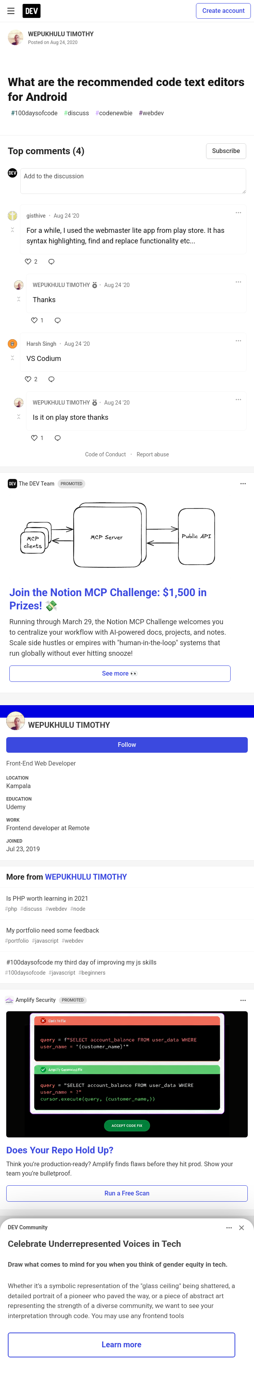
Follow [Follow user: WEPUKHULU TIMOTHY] (127, 744)
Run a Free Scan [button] (126, 1193)
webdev (151, 113)
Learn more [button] (121, 1344)
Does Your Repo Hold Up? (59, 1150)
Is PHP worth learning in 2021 (126, 904)
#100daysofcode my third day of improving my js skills (126, 968)
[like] (31, 261)
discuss (76, 113)
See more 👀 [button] (120, 673)
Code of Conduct (105, 454)
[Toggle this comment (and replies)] (13, 230)
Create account (223, 10)
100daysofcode (34, 113)
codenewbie (114, 113)
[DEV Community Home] (31, 11)
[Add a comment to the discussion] (133, 181)
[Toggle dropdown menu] (238, 212)
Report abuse (153, 454)
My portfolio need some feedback (126, 936)
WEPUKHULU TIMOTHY (60, 34)
